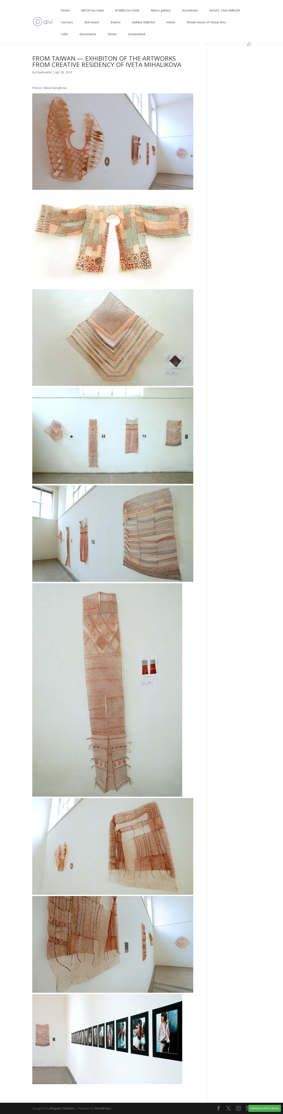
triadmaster (44, 72)
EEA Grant (92, 22)
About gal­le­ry (161, 10)
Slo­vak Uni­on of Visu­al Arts (206, 22)
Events (115, 22)
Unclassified (136, 34)
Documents (88, 34)
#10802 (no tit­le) (127, 10)
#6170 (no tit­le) (92, 10)
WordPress (103, 1108)
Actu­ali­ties (190, 10)
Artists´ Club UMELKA (224, 10)
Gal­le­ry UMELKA (143, 22)
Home (65, 10)
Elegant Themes (62, 1108)
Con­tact (67, 22)
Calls (64, 34)
